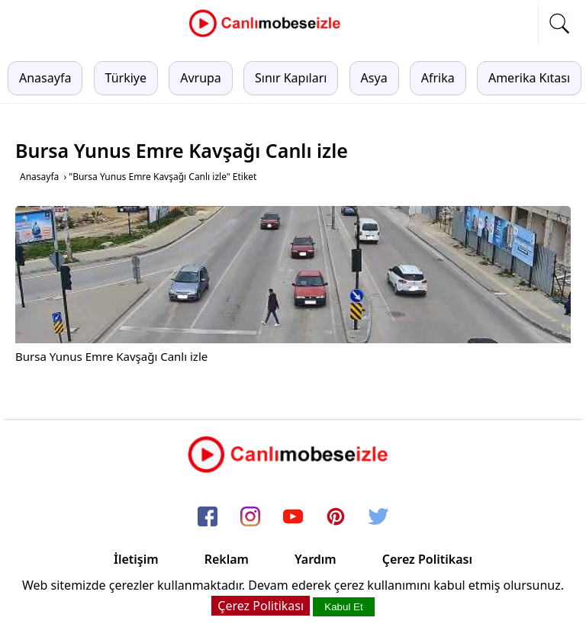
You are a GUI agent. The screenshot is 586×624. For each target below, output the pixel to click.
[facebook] (207, 518)
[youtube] (293, 518)
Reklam (226, 559)
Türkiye (125, 77)
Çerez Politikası (427, 559)
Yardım (315, 559)
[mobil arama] (559, 23)
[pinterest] (336, 518)
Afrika (438, 77)
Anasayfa (45, 77)
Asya (374, 77)
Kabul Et (343, 607)
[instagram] (250, 518)
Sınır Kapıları (291, 77)
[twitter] (378, 518)
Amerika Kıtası (529, 77)
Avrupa (200, 77)
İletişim (136, 559)
